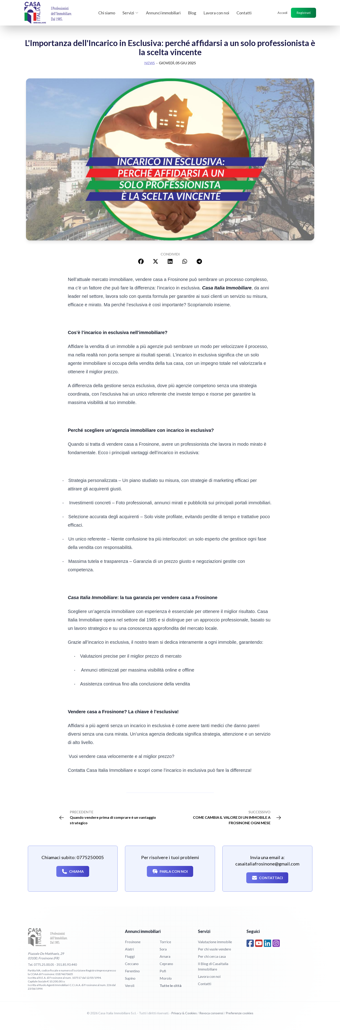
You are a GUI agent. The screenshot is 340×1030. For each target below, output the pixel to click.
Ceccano (132, 963)
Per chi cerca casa (212, 956)
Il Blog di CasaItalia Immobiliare (213, 966)
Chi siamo (106, 12)
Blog (192, 12)
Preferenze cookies (239, 1013)
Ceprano (166, 963)
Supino (130, 978)
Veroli (129, 985)
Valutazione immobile (215, 942)
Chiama (73, 871)
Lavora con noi (216, 12)
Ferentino (132, 971)
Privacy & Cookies (184, 1013)
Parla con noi (170, 871)
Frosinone (132, 942)
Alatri (129, 949)
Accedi (282, 13)
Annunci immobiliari (163, 12)
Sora (163, 949)
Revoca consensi (211, 1013)
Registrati (303, 13)
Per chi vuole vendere (214, 949)
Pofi (163, 971)
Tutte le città (171, 985)
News (149, 63)
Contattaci (267, 878)
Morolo (166, 978)
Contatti (244, 12)
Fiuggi (130, 956)
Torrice (165, 942)
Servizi (130, 12)
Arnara (165, 956)
